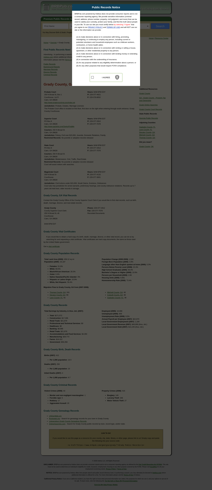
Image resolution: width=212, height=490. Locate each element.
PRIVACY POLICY (95, 27)
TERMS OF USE (113, 27)
